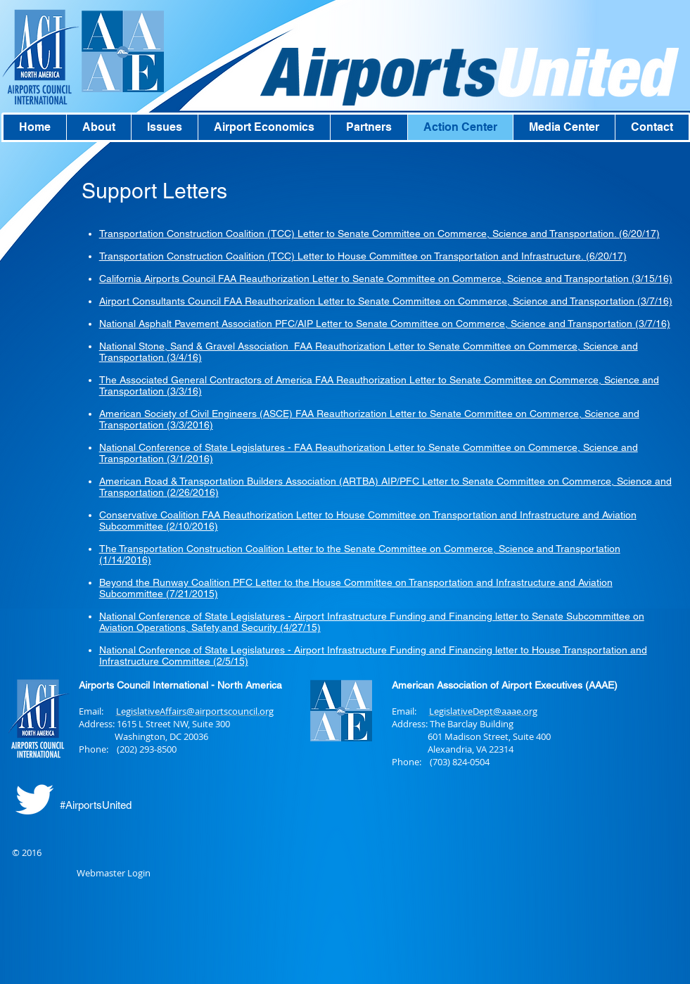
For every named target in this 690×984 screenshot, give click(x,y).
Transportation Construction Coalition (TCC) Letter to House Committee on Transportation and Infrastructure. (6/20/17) (363, 256)
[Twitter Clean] (34, 799)
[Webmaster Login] (114, 874)
